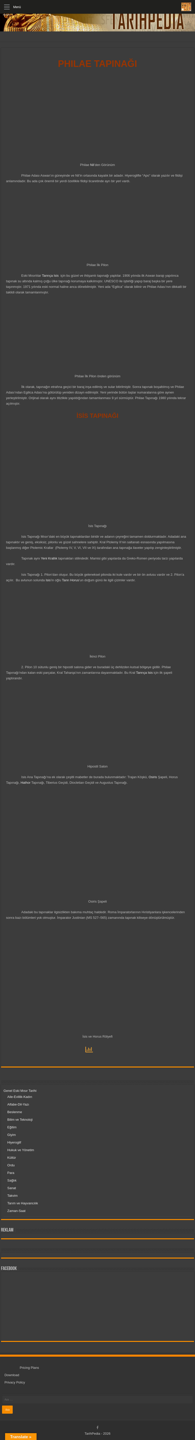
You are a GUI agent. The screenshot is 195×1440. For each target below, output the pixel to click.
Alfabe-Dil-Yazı (18, 1104)
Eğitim (12, 1127)
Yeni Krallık (49, 558)
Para (10, 1173)
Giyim (11, 1135)
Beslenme (14, 1112)
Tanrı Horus (70, 580)
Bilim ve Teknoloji (19, 1119)
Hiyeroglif (14, 1142)
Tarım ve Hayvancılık (22, 1203)
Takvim (12, 1196)
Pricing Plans (29, 1368)
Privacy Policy (15, 1382)
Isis (48, 580)
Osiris (153, 777)
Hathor (25, 782)
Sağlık (12, 1180)
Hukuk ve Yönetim (20, 1150)
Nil (92, 165)
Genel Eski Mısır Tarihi (20, 1091)
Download (12, 1375)
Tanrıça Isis (50, 275)
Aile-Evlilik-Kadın (19, 1097)
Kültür (11, 1158)
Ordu (11, 1165)
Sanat (11, 1188)
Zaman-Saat (16, 1211)
